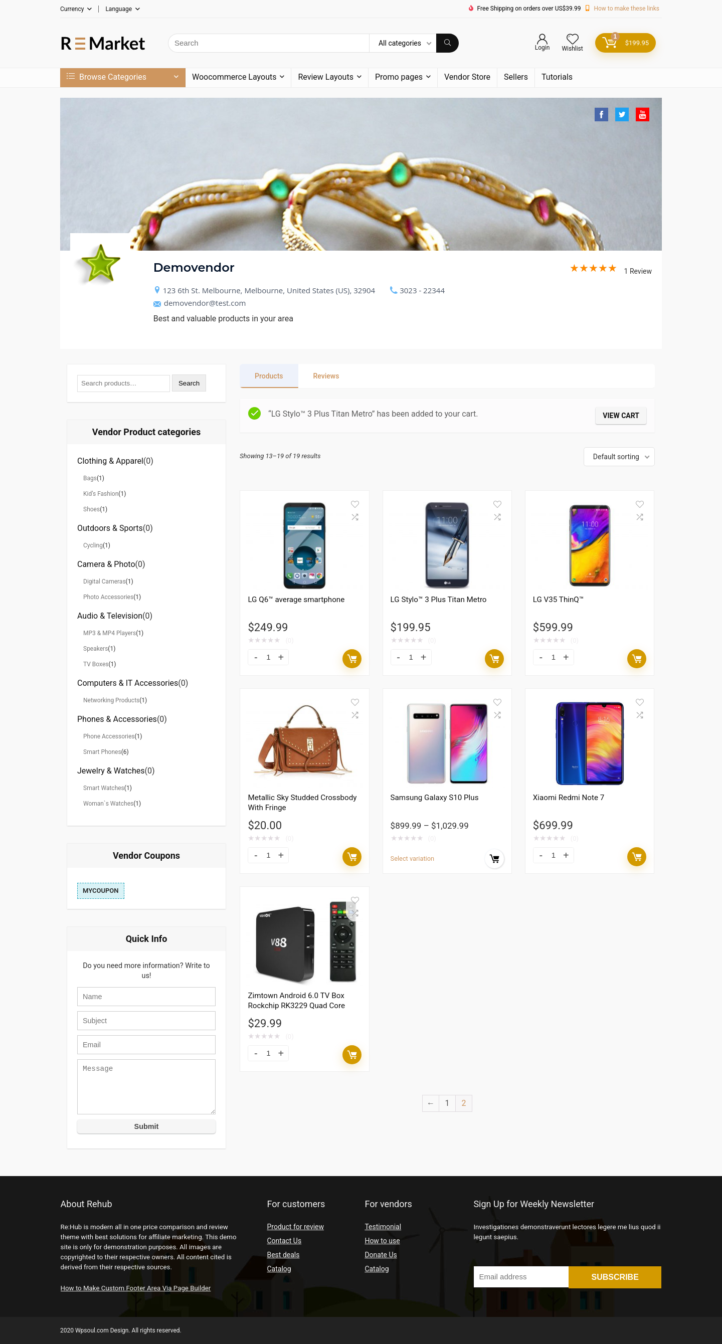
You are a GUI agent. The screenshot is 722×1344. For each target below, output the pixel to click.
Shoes (91, 509)
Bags (90, 478)
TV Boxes (95, 664)
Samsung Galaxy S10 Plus (435, 797)
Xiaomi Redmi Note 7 (569, 797)
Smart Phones (102, 751)
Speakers (95, 648)
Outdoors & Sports (110, 528)
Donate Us (381, 1255)
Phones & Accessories (117, 719)
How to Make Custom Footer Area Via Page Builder (136, 1288)
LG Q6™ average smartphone (296, 599)
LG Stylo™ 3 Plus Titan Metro (439, 599)
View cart (621, 416)
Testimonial (383, 1227)
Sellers (516, 77)
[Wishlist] (573, 40)
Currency (72, 9)
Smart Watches (103, 788)
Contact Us (284, 1241)
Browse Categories (106, 77)
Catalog (279, 1269)
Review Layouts (325, 77)
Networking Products (111, 700)
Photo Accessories (108, 597)
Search (189, 383)
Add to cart (352, 659)
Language (118, 9)
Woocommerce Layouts (234, 77)
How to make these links (626, 8)
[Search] (447, 43)
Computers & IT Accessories (127, 683)
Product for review (295, 1227)
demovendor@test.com (199, 303)
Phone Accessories (109, 736)
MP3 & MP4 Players (109, 633)
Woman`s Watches (108, 803)
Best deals (283, 1255)
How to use (382, 1241)
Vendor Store (467, 77)
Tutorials (557, 77)
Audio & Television (109, 616)
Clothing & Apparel (110, 461)
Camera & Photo (106, 564)
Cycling (93, 545)
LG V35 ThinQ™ (558, 599)
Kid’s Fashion (100, 493)
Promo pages (399, 77)
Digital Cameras (104, 581)
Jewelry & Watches (111, 771)
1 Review (611, 271)
